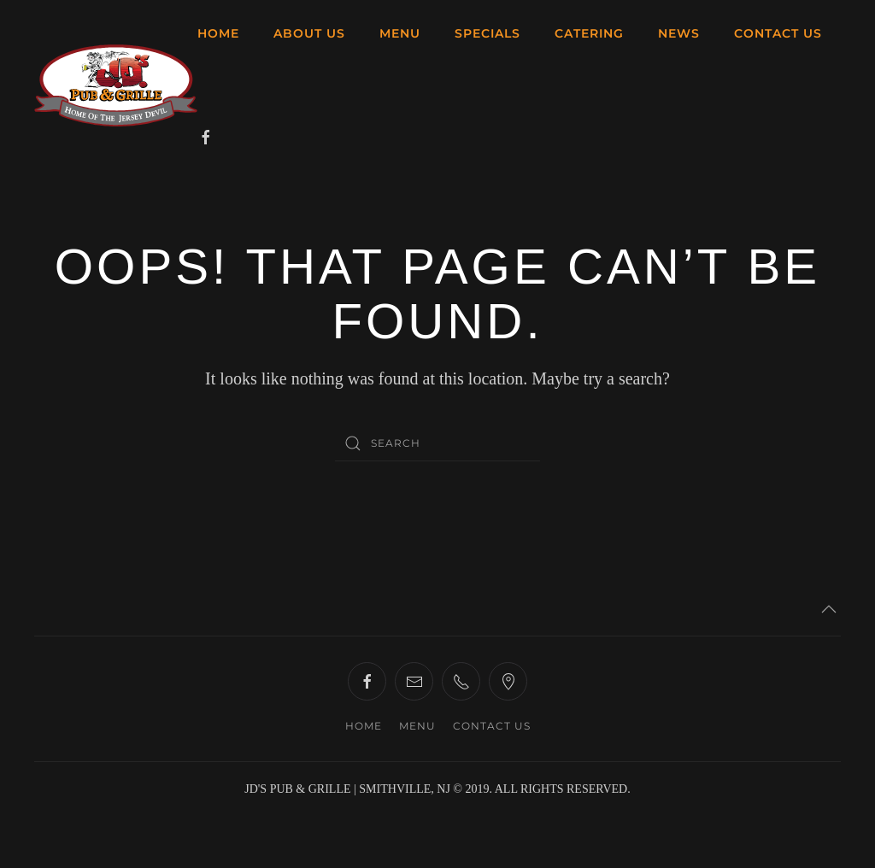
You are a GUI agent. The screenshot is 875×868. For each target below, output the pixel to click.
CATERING (589, 33)
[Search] (437, 443)
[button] (829, 609)
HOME (218, 33)
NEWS (679, 33)
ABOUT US (309, 33)
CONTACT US (778, 33)
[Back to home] (115, 85)
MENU (399, 33)
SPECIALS (487, 33)
